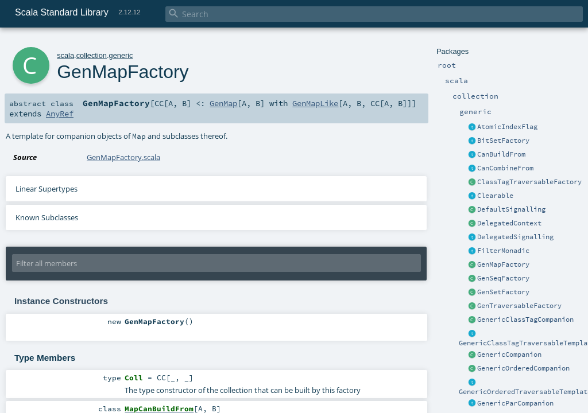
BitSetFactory (503, 141)
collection (91, 55)
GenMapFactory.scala (123, 157)
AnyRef (60, 113)
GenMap (223, 103)
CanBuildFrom (501, 154)
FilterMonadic (503, 251)
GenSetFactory (503, 292)
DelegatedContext (509, 223)
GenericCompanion (509, 354)
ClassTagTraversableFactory (529, 182)
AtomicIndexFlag (507, 127)
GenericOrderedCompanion (523, 368)
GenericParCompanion (515, 403)
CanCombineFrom (505, 168)
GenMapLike (315, 103)
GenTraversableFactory (519, 306)
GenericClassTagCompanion (525, 319)
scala (65, 55)
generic (121, 55)
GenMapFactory (503, 264)
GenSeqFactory (503, 278)
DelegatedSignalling (515, 237)
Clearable (495, 196)
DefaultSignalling (511, 209)
